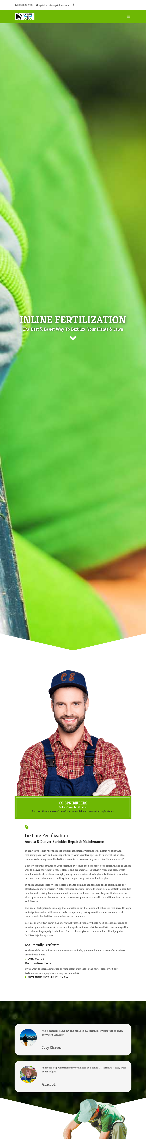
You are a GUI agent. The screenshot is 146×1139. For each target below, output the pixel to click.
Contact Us (35, 958)
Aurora (30, 841)
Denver (46, 841)
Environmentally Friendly (48, 977)
